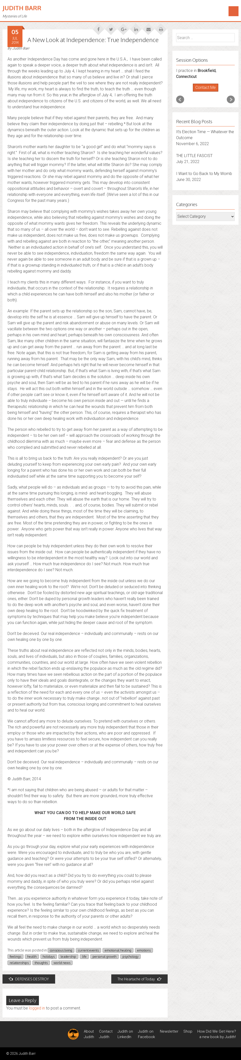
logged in (37, 1008)
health (32, 956)
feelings (15, 956)
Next (231, 100)
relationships (19, 963)
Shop (187, 1031)
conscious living (61, 950)
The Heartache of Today (139, 979)
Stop (207, 91)
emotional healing (118, 950)
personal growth (105, 956)
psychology (130, 956)
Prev (180, 100)
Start (203, 91)
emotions (144, 950)
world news (62, 963)
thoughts (41, 963)
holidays (49, 956)
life (84, 956)
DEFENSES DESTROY (29, 979)
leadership (68, 956)
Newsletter (169, 1031)
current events (88, 950)
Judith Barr (21, 8)
